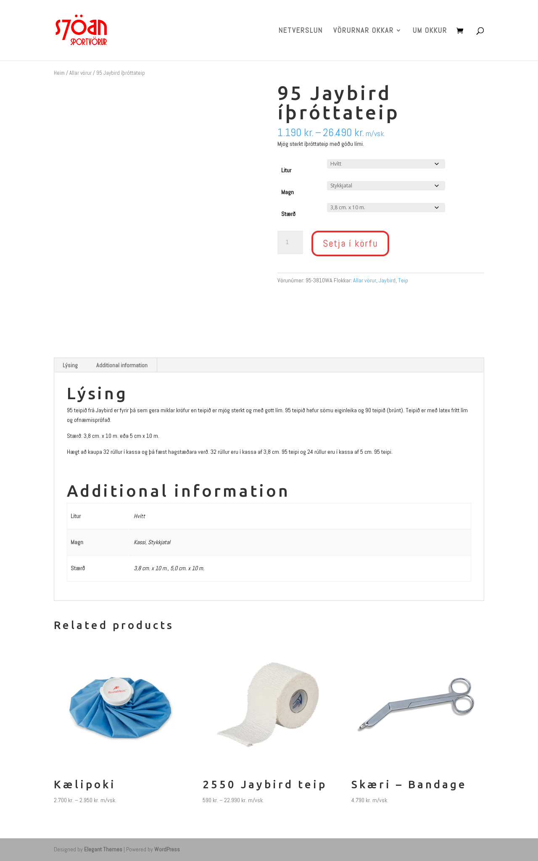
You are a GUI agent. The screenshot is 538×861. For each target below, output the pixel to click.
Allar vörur (80, 72)
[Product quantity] (290, 242)
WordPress (167, 849)
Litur (286, 170)
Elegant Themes (103, 849)
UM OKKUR (430, 31)
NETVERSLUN (301, 31)
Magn (287, 192)
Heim (59, 72)
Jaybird (387, 280)
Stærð (288, 214)
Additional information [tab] (122, 365)
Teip (403, 280)
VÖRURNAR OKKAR (363, 31)
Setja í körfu (350, 243)
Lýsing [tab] (70, 365)
